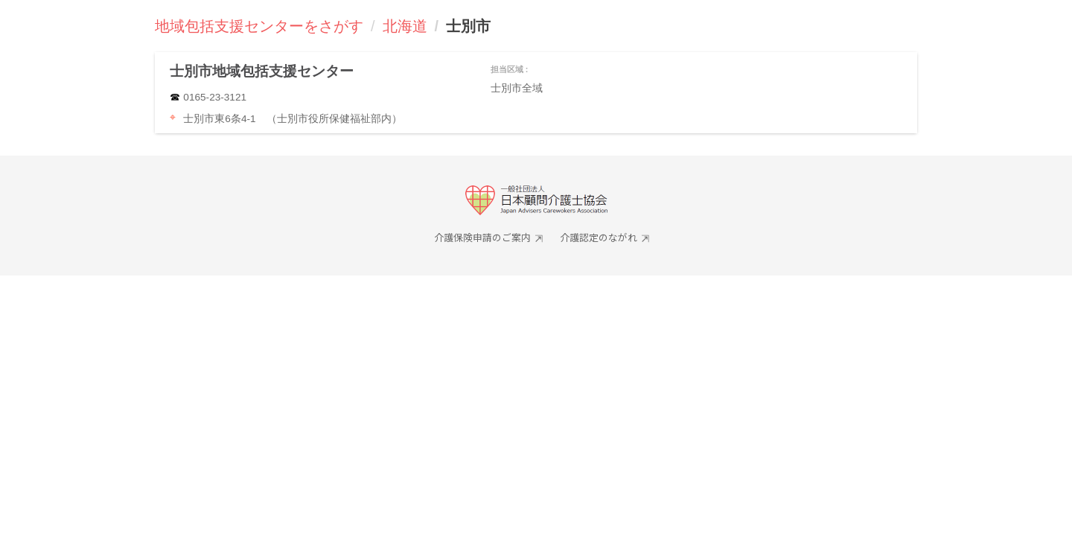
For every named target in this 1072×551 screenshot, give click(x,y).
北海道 (405, 26)
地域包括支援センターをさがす (259, 26)
